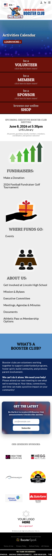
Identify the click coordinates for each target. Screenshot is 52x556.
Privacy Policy (21, 546)
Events (9, 236)
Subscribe (26, 428)
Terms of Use (8, 546)
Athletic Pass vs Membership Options (21, 320)
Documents (10, 311)
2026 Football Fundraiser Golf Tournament (21, 186)
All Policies (45, 546)
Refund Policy (34, 546)
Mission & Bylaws (14, 291)
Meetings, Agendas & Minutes (21, 305)
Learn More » (12, 41)
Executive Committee (16, 298)
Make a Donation (13, 177)
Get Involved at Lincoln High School (25, 285)
